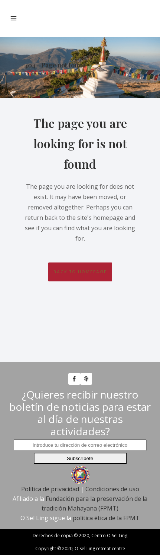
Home (31, 71)
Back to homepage (80, 271)
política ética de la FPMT (106, 518)
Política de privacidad (50, 489)
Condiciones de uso (112, 489)
